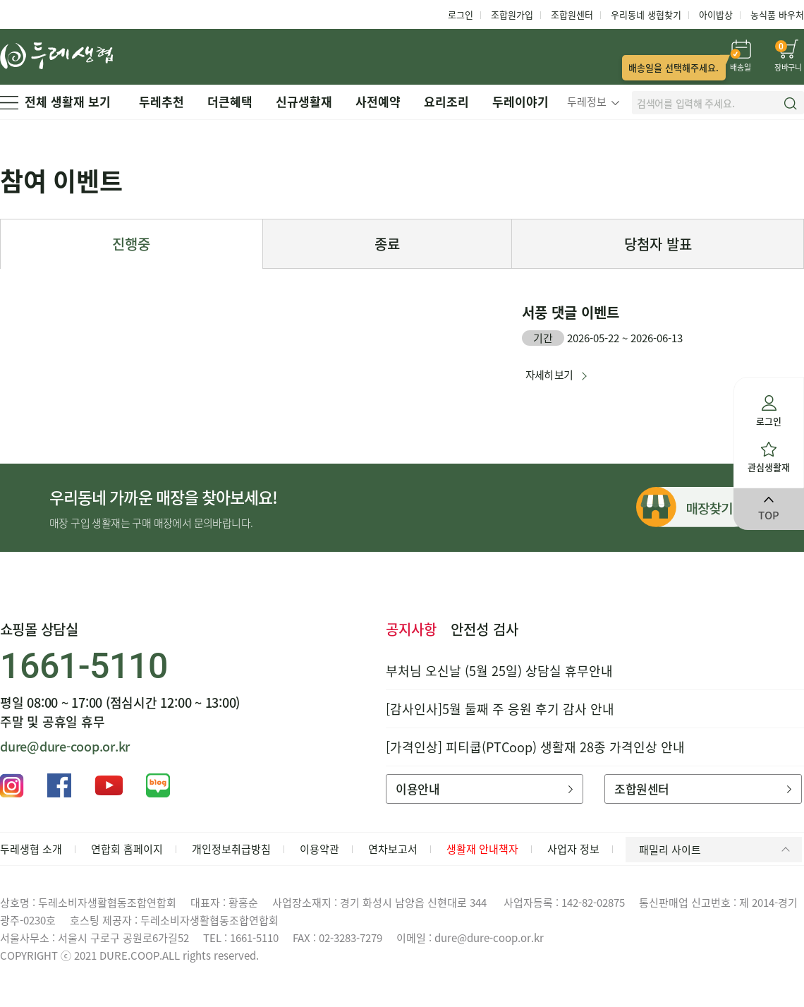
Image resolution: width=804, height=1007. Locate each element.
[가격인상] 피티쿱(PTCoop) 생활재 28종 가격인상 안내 (535, 746)
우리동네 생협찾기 (646, 14)
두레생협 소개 (31, 849)
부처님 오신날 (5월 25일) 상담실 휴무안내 (499, 670)
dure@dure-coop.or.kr (65, 746)
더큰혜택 (229, 101)
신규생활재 (304, 101)
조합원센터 (572, 14)
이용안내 (484, 788)
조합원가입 (512, 14)
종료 (387, 244)
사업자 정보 (573, 849)
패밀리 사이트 (717, 849)
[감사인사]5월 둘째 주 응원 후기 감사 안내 (500, 708)
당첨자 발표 (658, 244)
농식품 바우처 (777, 14)
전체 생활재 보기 (55, 101)
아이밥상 (716, 14)
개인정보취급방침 (231, 849)
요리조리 (446, 101)
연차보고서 (393, 849)
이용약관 (319, 849)
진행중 (131, 244)
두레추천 (161, 101)
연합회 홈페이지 (127, 849)
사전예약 (378, 101)
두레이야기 (520, 101)
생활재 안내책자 (482, 849)
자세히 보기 (549, 374)
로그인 (460, 14)
